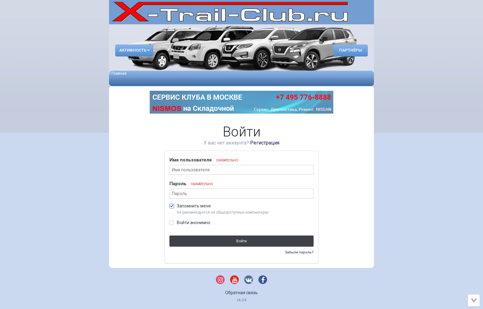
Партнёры (350, 50)
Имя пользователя (203, 160)
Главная (118, 73)
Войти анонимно (193, 222)
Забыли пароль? (299, 252)
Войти (241, 241)
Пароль (191, 183)
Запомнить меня (194, 205)
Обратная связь (241, 292)
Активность (134, 50)
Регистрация (264, 143)
